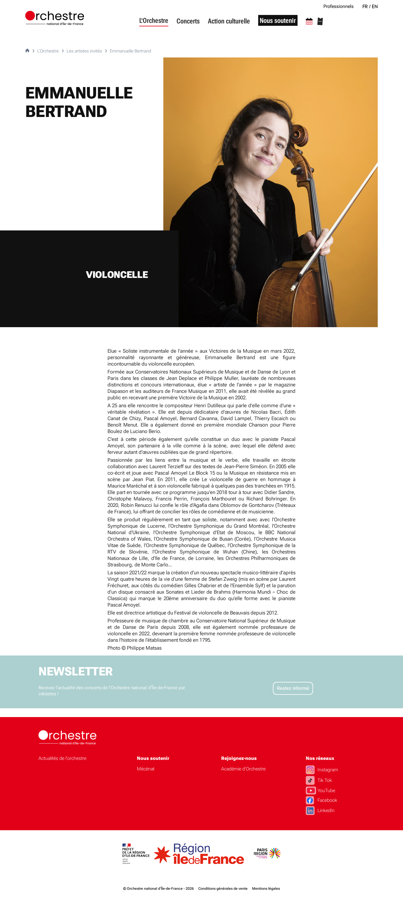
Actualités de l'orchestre (62, 758)
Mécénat (146, 769)
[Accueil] (54, 18)
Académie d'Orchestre (243, 769)
